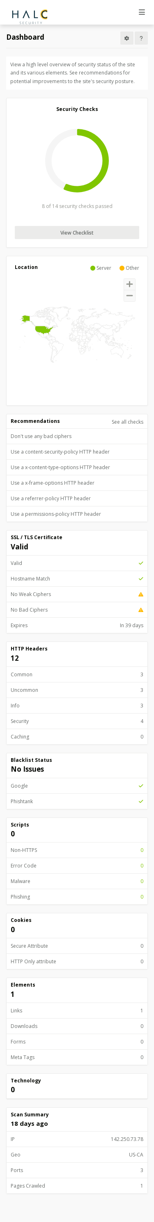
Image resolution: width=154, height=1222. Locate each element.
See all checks (127, 421)
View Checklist (77, 232)
